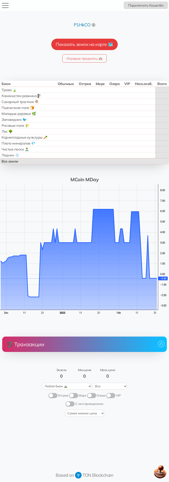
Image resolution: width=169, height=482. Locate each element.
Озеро (101, 395)
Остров (63, 395)
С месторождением (89, 403)
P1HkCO (82, 24)
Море (82, 395)
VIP (118, 395)
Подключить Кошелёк (145, 5)
